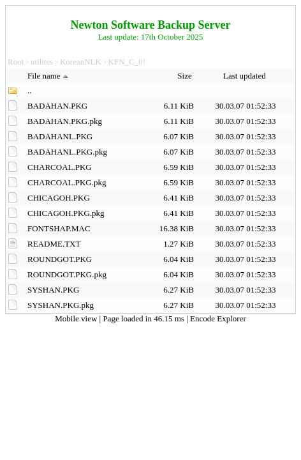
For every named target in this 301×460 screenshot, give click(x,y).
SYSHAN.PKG (53, 290)
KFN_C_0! (127, 61)
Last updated (245, 75)
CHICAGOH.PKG (58, 198)
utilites (42, 61)
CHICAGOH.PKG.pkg (66, 213)
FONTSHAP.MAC (59, 228)
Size (185, 75)
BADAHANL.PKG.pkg (67, 152)
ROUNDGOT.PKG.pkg (66, 274)
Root (16, 61)
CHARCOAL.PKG (59, 167)
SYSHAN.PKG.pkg (60, 305)
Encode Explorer (218, 318)
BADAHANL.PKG (59, 136)
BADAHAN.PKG (57, 106)
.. (29, 90)
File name (49, 75)
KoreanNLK (80, 61)
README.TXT (53, 244)
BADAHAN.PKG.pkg (64, 121)
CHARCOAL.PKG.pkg (66, 182)
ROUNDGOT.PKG (59, 259)
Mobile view (77, 318)
